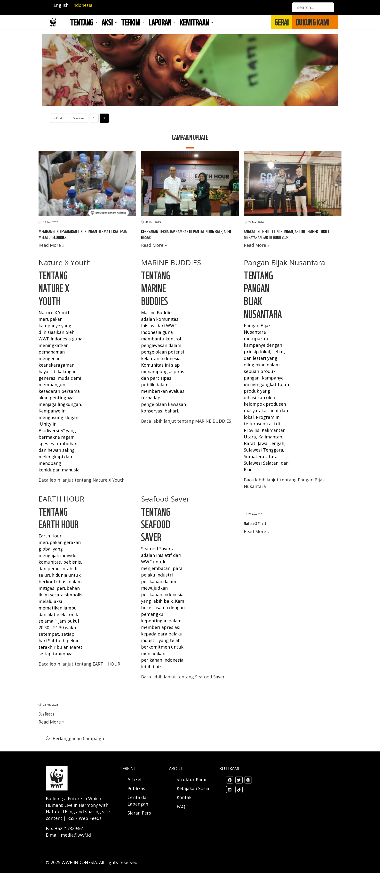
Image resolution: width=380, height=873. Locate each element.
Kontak (184, 797)
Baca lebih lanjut (82, 480)
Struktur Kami (191, 779)
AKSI (107, 22)
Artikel (134, 779)
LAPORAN (160, 22)
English (61, 5)
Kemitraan (194, 22)
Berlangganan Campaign (77, 738)
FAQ (181, 806)
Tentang (81, 22)
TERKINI (130, 22)
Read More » (51, 245)
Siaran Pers (139, 813)
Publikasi (136, 788)
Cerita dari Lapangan (138, 800)
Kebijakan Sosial (193, 788)
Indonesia (82, 5)
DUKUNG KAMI (312, 22)
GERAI (282, 22)
